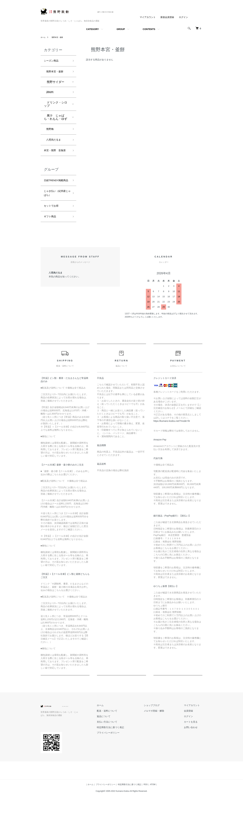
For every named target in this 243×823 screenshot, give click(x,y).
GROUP (121, 29)
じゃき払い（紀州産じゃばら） (55, 210)
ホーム (43, 37)
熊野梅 (50, 132)
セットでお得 (52, 224)
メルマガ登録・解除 (162, 730)
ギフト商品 (51, 235)
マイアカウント (148, 17)
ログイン (183, 17)
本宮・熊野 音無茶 (55, 158)
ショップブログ (160, 725)
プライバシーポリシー (121, 752)
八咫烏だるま (54, 143)
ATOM (152, 804)
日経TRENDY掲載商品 (56, 193)
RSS (146, 804)
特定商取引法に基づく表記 (123, 747)
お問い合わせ (193, 747)
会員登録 (191, 730)
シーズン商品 (52, 61)
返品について (117, 736)
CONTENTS (149, 29)
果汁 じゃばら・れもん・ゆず (55, 120)
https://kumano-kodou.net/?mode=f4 (171, 440)
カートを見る (193, 741)
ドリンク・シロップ (55, 106)
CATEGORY (92, 29)
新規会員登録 (167, 17)
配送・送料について (120, 730)
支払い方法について (120, 741)
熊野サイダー (54, 83)
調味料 (50, 94)
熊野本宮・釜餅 (59, 37)
